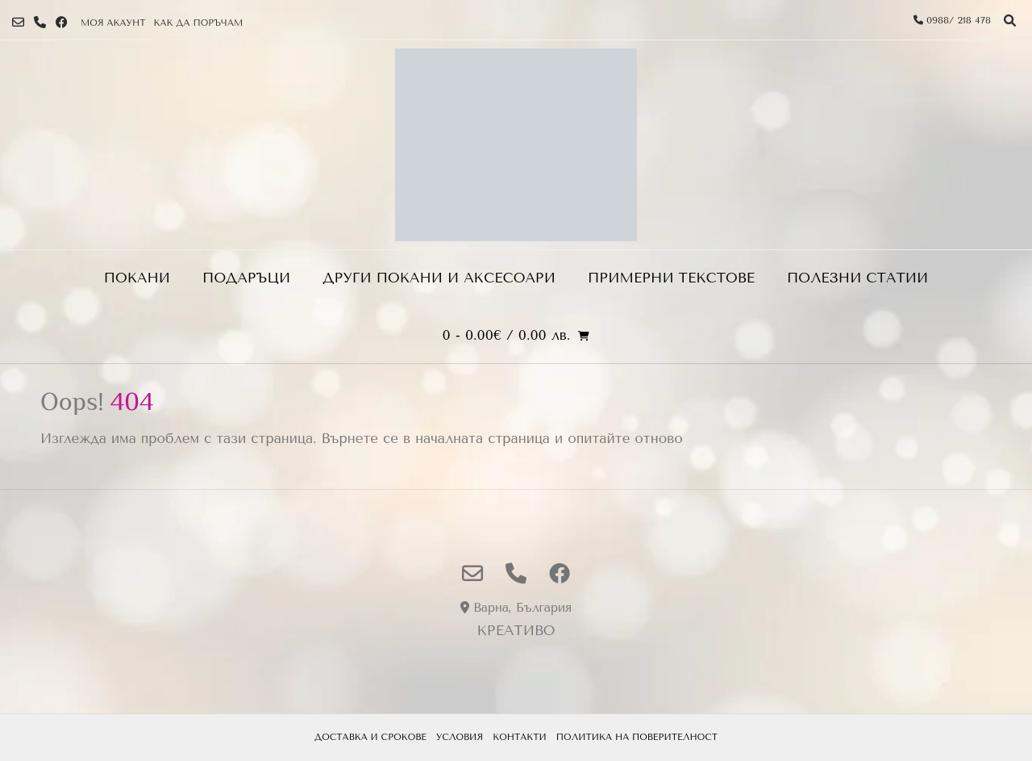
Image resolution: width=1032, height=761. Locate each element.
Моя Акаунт (113, 23)
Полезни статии (857, 278)
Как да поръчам (198, 23)
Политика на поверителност (637, 737)
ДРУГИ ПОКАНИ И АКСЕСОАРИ (439, 278)
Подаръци (246, 278)
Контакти (520, 737)
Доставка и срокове (370, 737)
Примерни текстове (671, 278)
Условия (459, 737)
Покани (137, 278)
